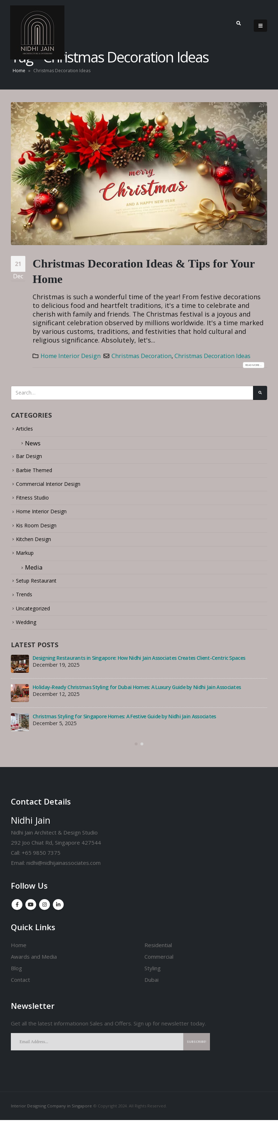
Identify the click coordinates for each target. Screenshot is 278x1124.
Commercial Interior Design (55, 487)
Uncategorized (36, 612)
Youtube (30, 908)
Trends (26, 598)
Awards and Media (34, 960)
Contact (20, 983)
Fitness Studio (36, 501)
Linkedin (58, 908)
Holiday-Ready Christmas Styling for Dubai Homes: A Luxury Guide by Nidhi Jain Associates (137, 691)
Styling (152, 972)
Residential (158, 949)
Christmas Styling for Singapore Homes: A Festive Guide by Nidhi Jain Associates (124, 720)
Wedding (28, 626)
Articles (26, 431)
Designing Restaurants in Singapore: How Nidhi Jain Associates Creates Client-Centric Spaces (139, 662)
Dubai (151, 983)
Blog (16, 972)
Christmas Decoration (141, 356)
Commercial (158, 960)
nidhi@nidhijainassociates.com (63, 867)
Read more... (248, 364)
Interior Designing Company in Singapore (51, 1109)
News (33, 446)
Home (19, 70)
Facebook (17, 908)
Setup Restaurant (40, 584)
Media (33, 571)
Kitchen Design (37, 543)
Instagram (44, 908)
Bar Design (31, 459)
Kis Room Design (39, 528)
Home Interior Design (71, 356)
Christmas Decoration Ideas (212, 356)
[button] (136, 748)
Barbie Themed (37, 473)
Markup (27, 556)
